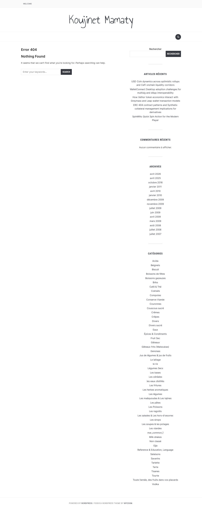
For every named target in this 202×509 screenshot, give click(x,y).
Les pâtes (155, 402)
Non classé (155, 441)
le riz (155, 363)
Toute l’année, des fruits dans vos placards (155, 479)
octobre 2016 (155, 182)
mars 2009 (155, 221)
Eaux (155, 329)
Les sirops (155, 419)
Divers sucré (155, 325)
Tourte (155, 475)
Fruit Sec (155, 338)
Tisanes (155, 471)
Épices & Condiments (155, 333)
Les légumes (155, 394)
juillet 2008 (155, 229)
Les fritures (155, 385)
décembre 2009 (155, 199)
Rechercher (155, 49)
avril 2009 (155, 216)
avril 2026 (155, 173)
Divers (155, 321)
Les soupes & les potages (155, 424)
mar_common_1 (155, 432)
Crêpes (155, 316)
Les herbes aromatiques (155, 389)
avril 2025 (155, 178)
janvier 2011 (155, 186)
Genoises (155, 351)
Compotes (155, 295)
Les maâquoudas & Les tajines (155, 398)
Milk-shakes (155, 437)
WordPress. (87, 503)
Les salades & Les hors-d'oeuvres (155, 415)
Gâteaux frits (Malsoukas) (155, 346)
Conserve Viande (155, 299)
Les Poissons (155, 406)
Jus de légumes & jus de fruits (155, 355)
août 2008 (155, 225)
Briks (155, 282)
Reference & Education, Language (155, 449)
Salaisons (155, 454)
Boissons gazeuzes (155, 278)
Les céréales (155, 376)
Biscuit (155, 269)
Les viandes (155, 428)
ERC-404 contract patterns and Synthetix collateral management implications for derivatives (155, 109)
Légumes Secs (155, 368)
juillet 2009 (155, 208)
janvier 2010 (155, 195)
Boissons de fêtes (155, 273)
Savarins (155, 458)
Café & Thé (155, 286)
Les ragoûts (155, 411)
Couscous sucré (155, 308)
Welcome (27, 4)
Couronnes (155, 303)
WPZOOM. (128, 503)
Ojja (155, 445)
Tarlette (155, 462)
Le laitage (155, 359)
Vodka (155, 484)
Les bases (155, 372)
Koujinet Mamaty (101, 19)
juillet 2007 (155, 234)
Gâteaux (155, 342)
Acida (155, 260)
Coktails (155, 291)
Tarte (155, 467)
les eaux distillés (155, 381)
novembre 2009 (155, 204)
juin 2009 (155, 212)
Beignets (155, 265)
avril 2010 (155, 191)
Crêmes (155, 312)
